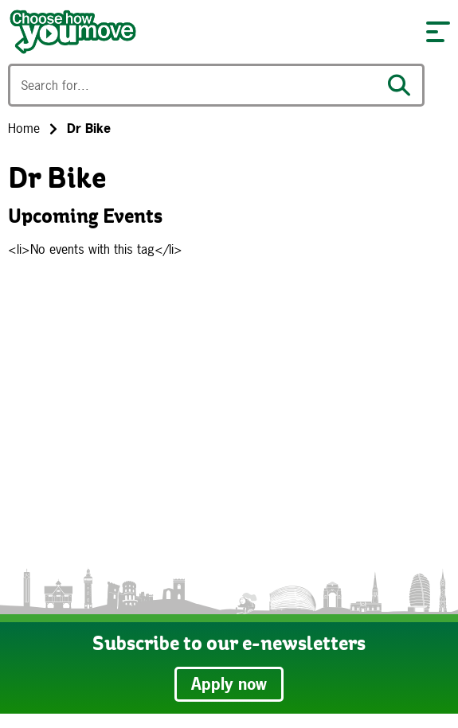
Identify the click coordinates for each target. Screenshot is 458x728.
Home (24, 128)
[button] (438, 32)
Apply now (229, 684)
